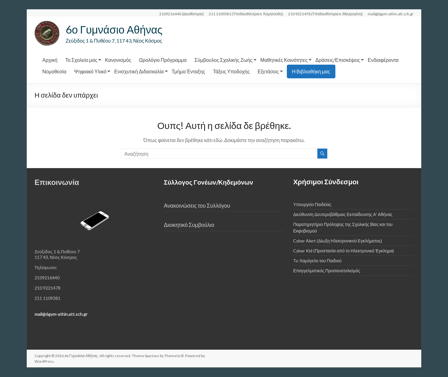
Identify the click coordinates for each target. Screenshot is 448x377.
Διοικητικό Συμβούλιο (189, 225)
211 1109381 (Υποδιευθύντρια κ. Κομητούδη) (246, 13)
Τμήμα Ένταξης (188, 72)
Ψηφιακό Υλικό (90, 72)
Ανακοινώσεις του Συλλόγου (197, 206)
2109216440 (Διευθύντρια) (181, 13)
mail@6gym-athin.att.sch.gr (390, 13)
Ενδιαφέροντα (383, 60)
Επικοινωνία (57, 182)
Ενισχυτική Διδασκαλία (139, 72)
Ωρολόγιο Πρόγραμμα (163, 60)
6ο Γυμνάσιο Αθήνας (116, 29)
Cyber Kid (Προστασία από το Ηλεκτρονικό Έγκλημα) (343, 251)
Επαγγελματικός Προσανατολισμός (326, 271)
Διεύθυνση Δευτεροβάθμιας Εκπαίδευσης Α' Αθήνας (342, 214)
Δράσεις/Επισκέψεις (337, 60)
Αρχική (50, 60)
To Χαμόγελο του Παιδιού (317, 261)
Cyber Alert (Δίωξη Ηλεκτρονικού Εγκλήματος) (337, 241)
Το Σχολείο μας (81, 60)
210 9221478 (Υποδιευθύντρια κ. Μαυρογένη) (325, 13)
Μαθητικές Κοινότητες (284, 60)
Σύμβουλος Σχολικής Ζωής (223, 60)
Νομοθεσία (54, 72)
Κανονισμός (118, 60)
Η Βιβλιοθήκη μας (311, 72)
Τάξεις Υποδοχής (231, 72)
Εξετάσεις (268, 72)
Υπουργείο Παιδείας (312, 204)
